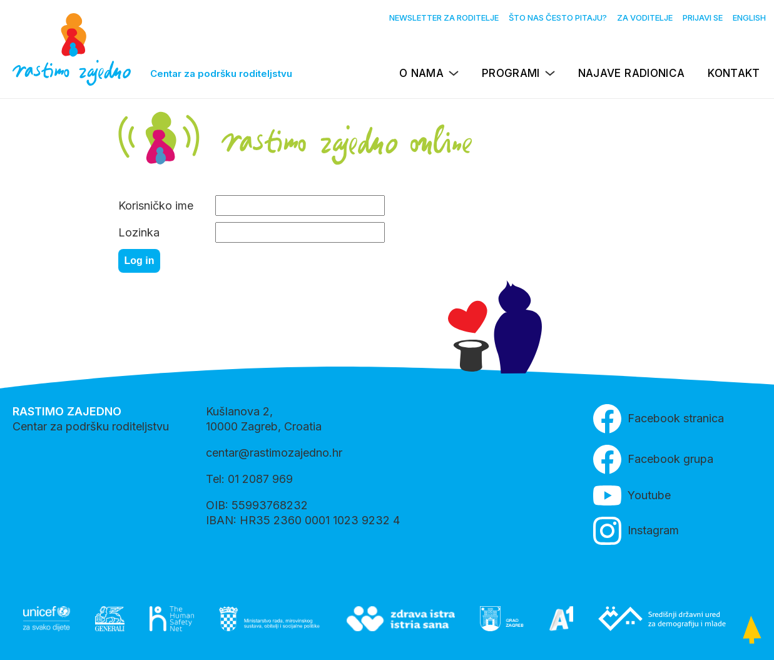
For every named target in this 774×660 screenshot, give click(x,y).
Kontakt (734, 73)
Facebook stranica (658, 419)
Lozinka (139, 232)
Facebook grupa (653, 459)
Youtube (632, 495)
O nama (421, 73)
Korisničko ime (155, 205)
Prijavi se (703, 18)
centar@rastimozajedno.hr (274, 452)
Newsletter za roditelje (444, 18)
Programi (511, 73)
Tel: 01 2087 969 (249, 478)
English (749, 18)
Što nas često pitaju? (558, 18)
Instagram (636, 531)
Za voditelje (645, 18)
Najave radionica (631, 73)
